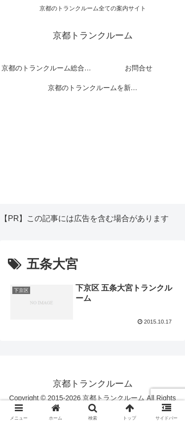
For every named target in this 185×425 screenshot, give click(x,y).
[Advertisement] (92, 155)
